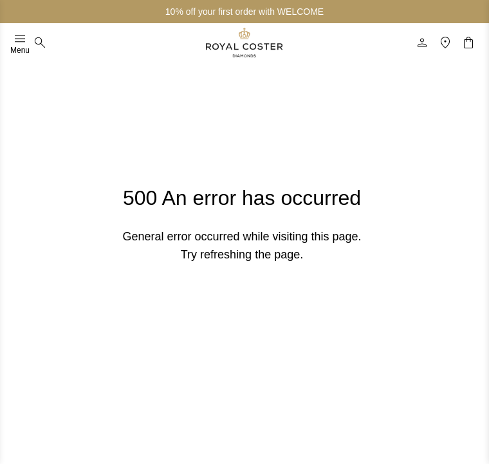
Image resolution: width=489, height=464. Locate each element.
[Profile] (422, 42)
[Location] (445, 42)
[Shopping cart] (468, 42)
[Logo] (244, 42)
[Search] (40, 42)
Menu (20, 42)
